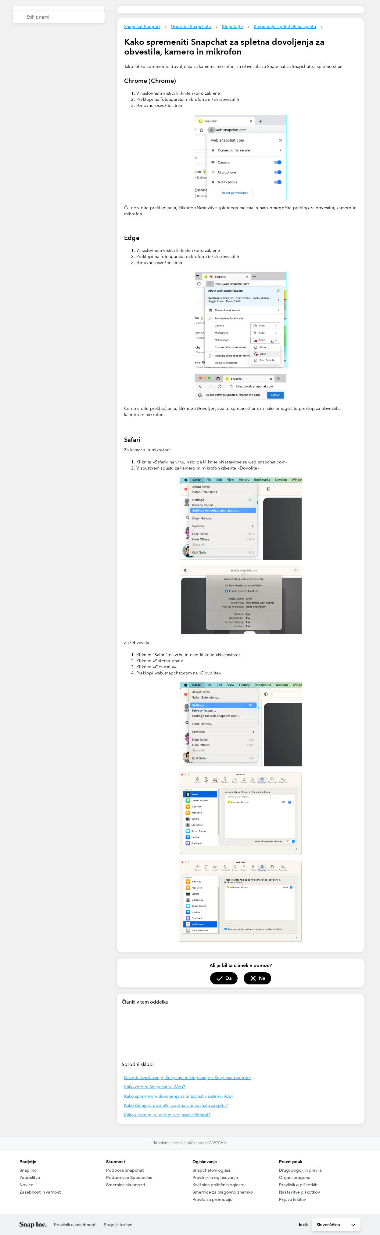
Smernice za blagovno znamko (222, 1192)
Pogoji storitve (118, 1224)
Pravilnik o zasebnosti (75, 1224)
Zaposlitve (30, 1177)
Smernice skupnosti (125, 1185)
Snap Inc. (29, 1170)
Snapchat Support (142, 26)
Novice (26, 1185)
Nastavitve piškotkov (299, 1192)
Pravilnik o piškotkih (298, 1185)
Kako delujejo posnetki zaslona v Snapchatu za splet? (176, 1105)
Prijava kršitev (292, 1199)
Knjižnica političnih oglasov (219, 1185)
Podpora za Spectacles (129, 1177)
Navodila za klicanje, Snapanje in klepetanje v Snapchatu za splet (187, 1077)
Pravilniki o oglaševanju (215, 1177)
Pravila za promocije (212, 1199)
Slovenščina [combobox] (336, 1225)
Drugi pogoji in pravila (300, 1170)
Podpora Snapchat (125, 1170)
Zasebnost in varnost (40, 1192)
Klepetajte (232, 26)
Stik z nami (38, 17)
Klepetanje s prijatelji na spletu (285, 26)
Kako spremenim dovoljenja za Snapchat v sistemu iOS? (178, 1096)
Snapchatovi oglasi (211, 1170)
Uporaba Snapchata (191, 26)
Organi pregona (294, 1177)
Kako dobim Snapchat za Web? (154, 1086)
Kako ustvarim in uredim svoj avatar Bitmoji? (167, 1114)
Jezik (303, 1224)
